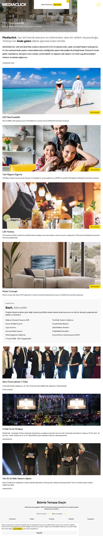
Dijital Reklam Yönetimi (60, 327)
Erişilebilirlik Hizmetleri (60, 331)
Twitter (32, 519)
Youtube (51, 519)
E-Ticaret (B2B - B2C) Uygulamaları (18, 339)
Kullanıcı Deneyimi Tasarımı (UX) (17, 320)
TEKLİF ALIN (41, 514)
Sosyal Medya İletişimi (60, 324)
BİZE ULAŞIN (57, 514)
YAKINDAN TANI (8, 63)
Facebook (12, 519)
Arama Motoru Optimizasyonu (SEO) (66, 335)
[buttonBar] (98, 4)
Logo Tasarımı (11, 327)
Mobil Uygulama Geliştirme (16, 335)
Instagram (90, 519)
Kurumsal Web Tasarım (14, 331)
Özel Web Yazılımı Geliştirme (62, 320)
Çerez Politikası (17, 528)
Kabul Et (39, 533)
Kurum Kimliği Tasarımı (14, 324)
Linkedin (71, 519)
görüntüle (57, 5)
